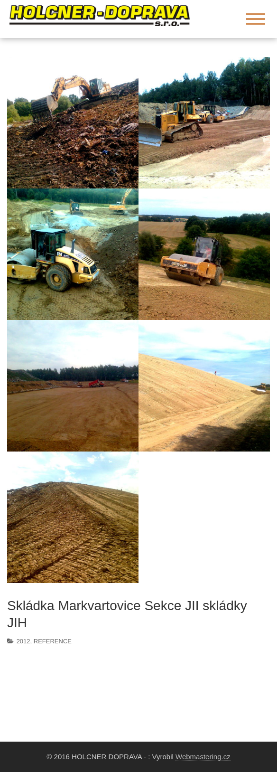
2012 (23, 641)
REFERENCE (53, 641)
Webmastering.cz (203, 757)
